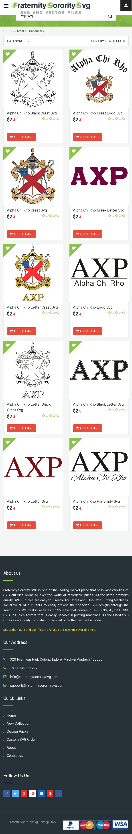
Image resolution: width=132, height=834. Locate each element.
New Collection (18, 723)
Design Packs (17, 731)
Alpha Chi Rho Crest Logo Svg (98, 113)
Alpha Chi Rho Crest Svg (27, 210)
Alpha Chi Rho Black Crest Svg (32, 113)
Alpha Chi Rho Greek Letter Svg (99, 210)
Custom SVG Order (21, 739)
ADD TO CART (21, 137)
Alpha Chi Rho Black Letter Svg (98, 404)
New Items (108, 41)
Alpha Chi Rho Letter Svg (27, 501)
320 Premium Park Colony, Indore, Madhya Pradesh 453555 (56, 659)
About (11, 747)
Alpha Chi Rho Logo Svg (93, 307)
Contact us (15, 755)
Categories (18, 41)
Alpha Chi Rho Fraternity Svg (96, 501)
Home (7, 31)
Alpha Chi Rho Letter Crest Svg (32, 307)
